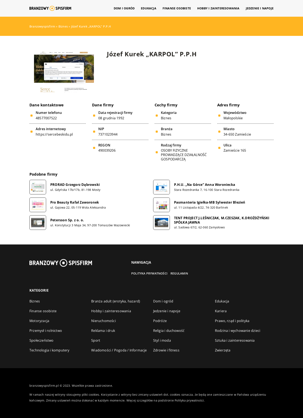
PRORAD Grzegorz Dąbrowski (75, 185)
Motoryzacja (39, 321)
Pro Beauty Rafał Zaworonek (74, 202)
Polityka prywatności (149, 273)
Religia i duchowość (169, 330)
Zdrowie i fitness (166, 350)
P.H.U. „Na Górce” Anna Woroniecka (204, 185)
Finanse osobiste (177, 8)
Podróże (160, 321)
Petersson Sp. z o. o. (67, 220)
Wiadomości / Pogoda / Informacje (119, 350)
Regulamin (179, 273)
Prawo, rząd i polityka (232, 321)
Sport (95, 340)
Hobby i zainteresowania (218, 8)
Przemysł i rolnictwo (45, 330)
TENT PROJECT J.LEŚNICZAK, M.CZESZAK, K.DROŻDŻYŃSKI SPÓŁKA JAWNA (221, 220)
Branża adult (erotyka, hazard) (115, 301)
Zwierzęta (223, 350)
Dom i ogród (124, 8)
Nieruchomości (103, 321)
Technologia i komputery (49, 350)
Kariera (221, 311)
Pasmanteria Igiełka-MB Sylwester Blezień (209, 202)
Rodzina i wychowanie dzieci (237, 330)
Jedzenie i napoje (260, 8)
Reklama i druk (103, 330)
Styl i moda (162, 340)
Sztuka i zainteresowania (235, 340)
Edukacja (148, 8)
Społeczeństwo (41, 340)
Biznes (166, 118)
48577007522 (46, 118)
